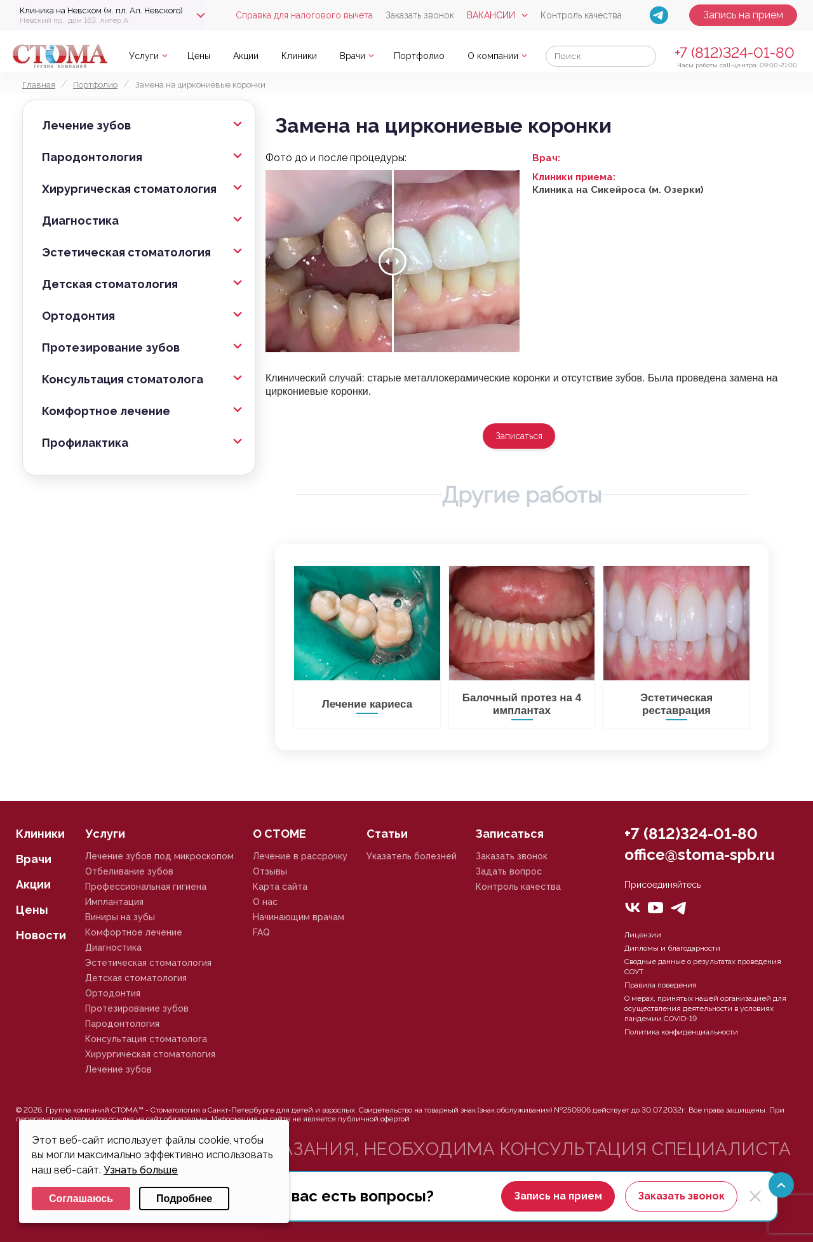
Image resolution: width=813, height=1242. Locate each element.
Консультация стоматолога (122, 379)
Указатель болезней (411, 856)
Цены (198, 56)
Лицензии (642, 934)
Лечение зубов (86, 125)
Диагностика (80, 220)
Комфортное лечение (106, 411)
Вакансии (491, 15)
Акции (246, 56)
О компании (492, 56)
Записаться (518, 436)
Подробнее (184, 1198)
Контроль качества (581, 15)
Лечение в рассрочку (300, 856)
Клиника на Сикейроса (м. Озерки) (618, 189)
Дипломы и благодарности (672, 948)
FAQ (261, 932)
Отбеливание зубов (129, 871)
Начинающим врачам (298, 917)
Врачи (352, 56)
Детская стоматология (110, 284)
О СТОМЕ (279, 833)
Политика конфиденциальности (681, 1031)
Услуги (144, 56)
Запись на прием (743, 15)
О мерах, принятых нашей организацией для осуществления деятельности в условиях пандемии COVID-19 (705, 1008)
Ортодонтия (78, 315)
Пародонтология (92, 157)
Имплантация (114, 902)
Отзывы (270, 871)
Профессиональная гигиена (145, 887)
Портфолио (419, 56)
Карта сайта (280, 887)
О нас (265, 902)
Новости (41, 935)
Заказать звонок (420, 15)
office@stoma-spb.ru (699, 854)
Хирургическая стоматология (129, 188)
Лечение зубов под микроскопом (159, 856)
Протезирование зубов (111, 347)
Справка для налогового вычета (304, 15)
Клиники (299, 56)
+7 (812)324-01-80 (735, 52)
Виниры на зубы (120, 917)
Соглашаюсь (81, 1198)
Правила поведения (660, 985)
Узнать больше (141, 1170)
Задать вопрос (509, 871)
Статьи (387, 833)
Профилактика (85, 442)
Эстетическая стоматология (126, 252)
